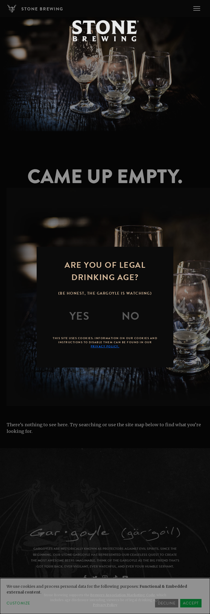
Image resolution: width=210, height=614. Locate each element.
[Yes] (79, 316)
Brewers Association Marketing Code (122, 595)
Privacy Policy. (105, 346)
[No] (130, 316)
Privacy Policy (105, 605)
